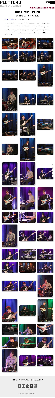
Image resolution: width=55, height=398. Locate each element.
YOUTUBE (52, 8)
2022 (11, 19)
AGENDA (39, 8)
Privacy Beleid (27, 389)
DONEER (45, 8)
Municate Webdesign (30, 393)
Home (6, 19)
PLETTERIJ (33, 8)
